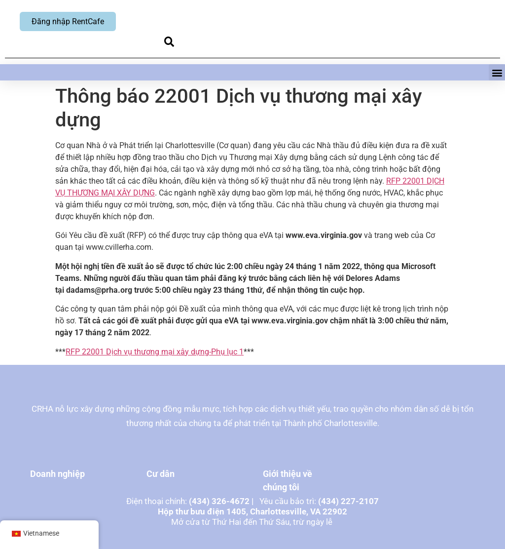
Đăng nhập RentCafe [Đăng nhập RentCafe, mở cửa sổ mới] (68, 21)
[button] (169, 42)
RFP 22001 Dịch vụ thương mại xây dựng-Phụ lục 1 (155, 351)
